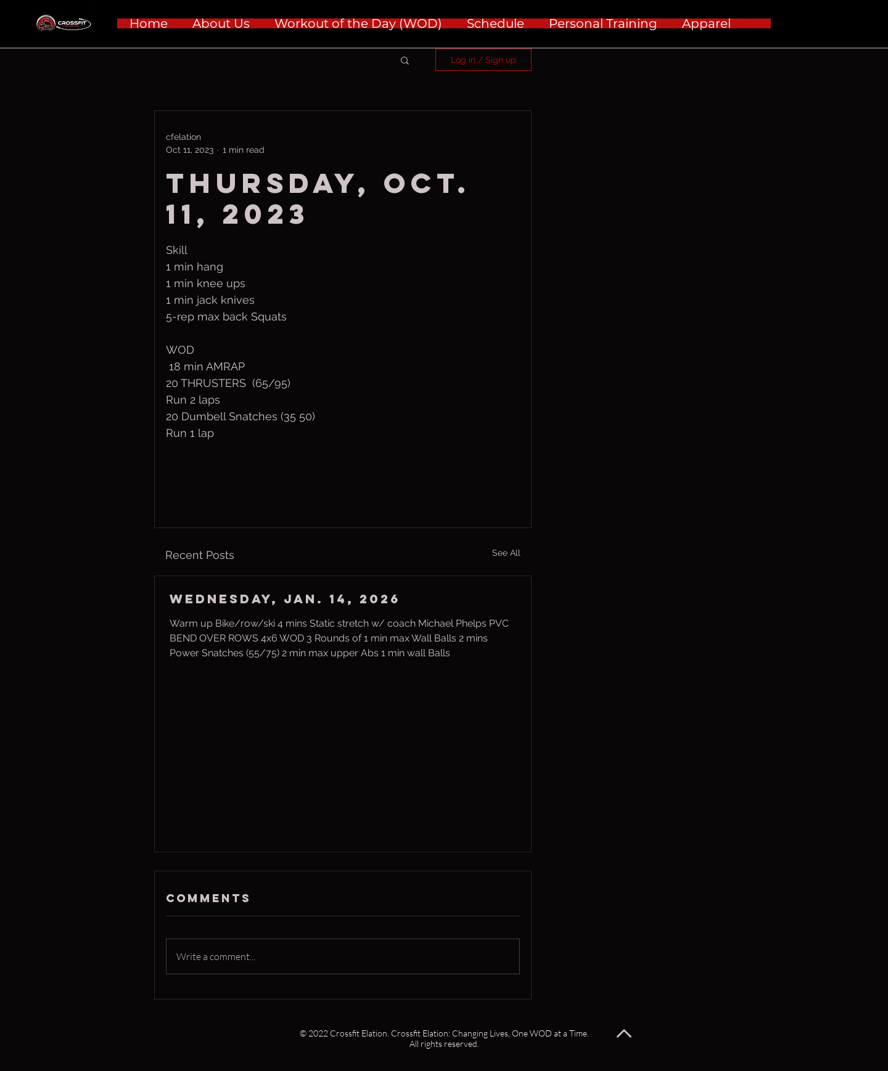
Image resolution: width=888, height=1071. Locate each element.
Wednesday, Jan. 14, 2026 (285, 598)
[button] (405, 60)
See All (506, 553)
